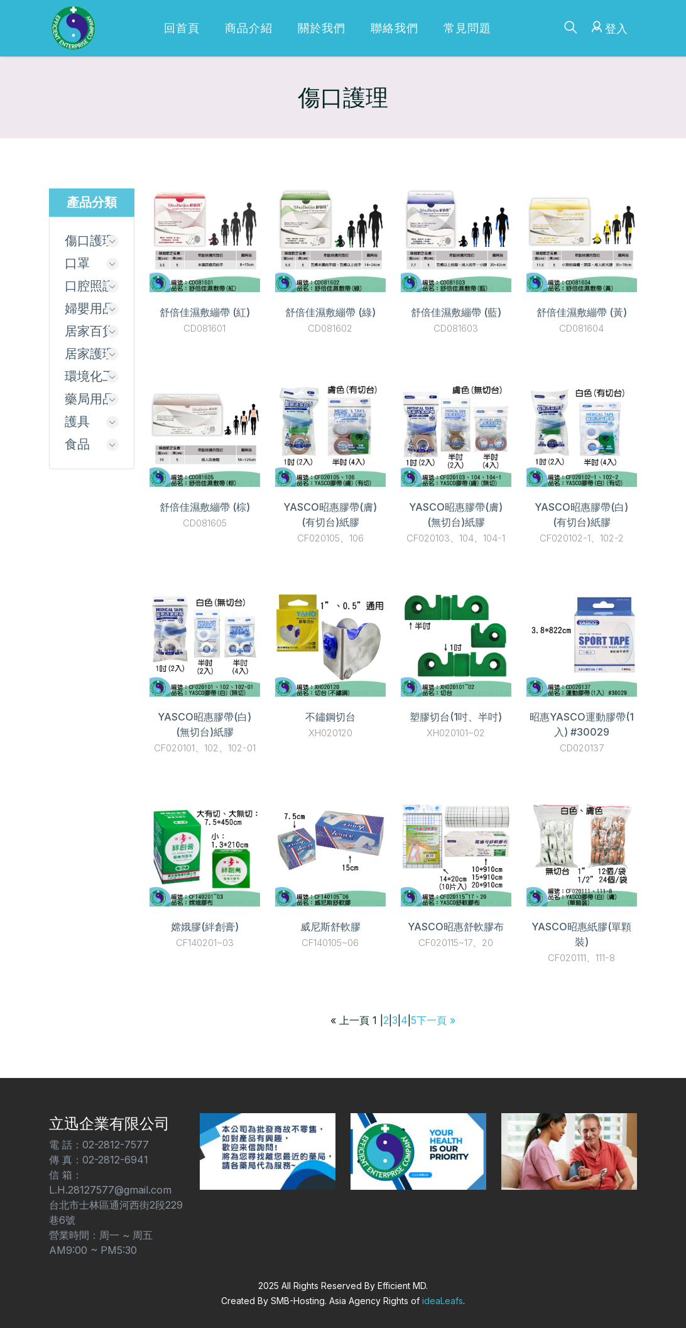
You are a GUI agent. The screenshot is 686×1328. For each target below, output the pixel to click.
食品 (77, 450)
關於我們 (322, 28)
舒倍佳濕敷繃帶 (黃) (581, 312)
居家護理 (90, 357)
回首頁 (182, 28)
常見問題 (467, 28)
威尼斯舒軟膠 (330, 926)
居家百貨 (90, 334)
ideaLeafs (442, 1300)
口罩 (77, 264)
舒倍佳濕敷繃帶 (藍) (456, 312)
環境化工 (90, 380)
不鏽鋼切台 (330, 716)
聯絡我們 (394, 28)
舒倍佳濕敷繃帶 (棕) (205, 507)
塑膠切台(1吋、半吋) (456, 716)
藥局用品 (90, 403)
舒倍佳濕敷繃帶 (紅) (205, 312)
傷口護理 (90, 241)
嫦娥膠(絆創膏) (205, 926)
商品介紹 (249, 28)
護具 (77, 427)
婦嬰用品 (90, 310)
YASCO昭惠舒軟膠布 (456, 926)
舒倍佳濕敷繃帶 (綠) (330, 312)
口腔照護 (90, 287)
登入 (607, 26)
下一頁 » (435, 1020)
